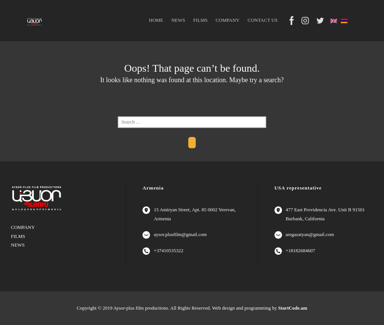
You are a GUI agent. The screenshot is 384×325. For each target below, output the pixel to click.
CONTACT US (263, 20)
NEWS (178, 20)
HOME (156, 20)
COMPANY (228, 20)
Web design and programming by (260, 308)
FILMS (200, 20)
